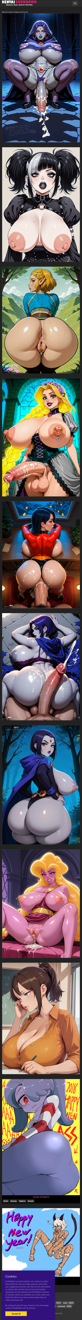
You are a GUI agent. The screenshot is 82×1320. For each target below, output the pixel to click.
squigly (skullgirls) (41, 1197)
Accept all (16, 1313)
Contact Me (57, 1313)
